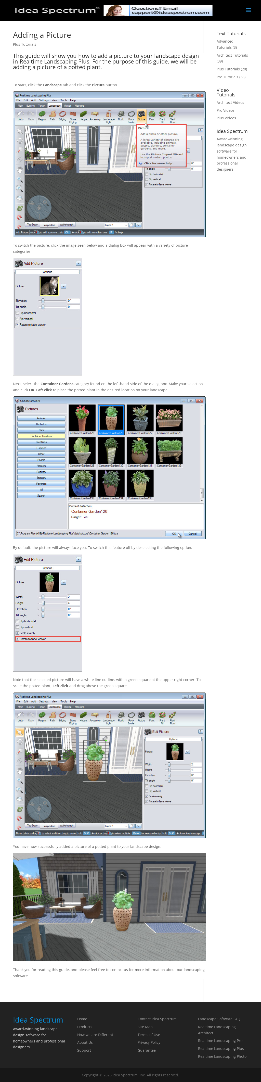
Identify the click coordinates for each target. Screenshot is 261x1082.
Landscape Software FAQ (219, 1018)
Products (84, 1026)
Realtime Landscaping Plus (221, 1048)
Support (84, 1050)
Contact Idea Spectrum (157, 1018)
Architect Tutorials (232, 55)
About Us (85, 1042)
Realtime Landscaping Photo (222, 1056)
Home (82, 1018)
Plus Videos (226, 118)
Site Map (145, 1026)
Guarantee (147, 1050)
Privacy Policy (149, 1042)
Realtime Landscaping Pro (220, 1040)
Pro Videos (225, 110)
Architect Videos (230, 102)
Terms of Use (149, 1034)
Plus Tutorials (24, 44)
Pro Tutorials (227, 76)
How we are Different (95, 1034)
